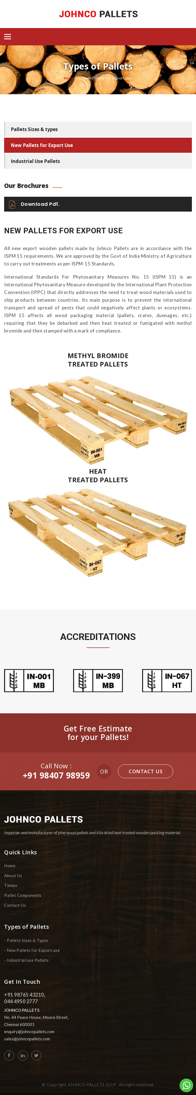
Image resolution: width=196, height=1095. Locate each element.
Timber (11, 885)
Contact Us (145, 771)
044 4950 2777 (21, 1001)
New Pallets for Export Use (42, 145)
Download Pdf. (34, 205)
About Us (13, 875)
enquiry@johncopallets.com (29, 1031)
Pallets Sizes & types (34, 129)
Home (69, 78)
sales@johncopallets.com (27, 1038)
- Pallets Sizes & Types (26, 940)
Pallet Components (23, 895)
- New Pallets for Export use (32, 950)
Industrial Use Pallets (35, 161)
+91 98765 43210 (24, 995)
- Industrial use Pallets (26, 960)
